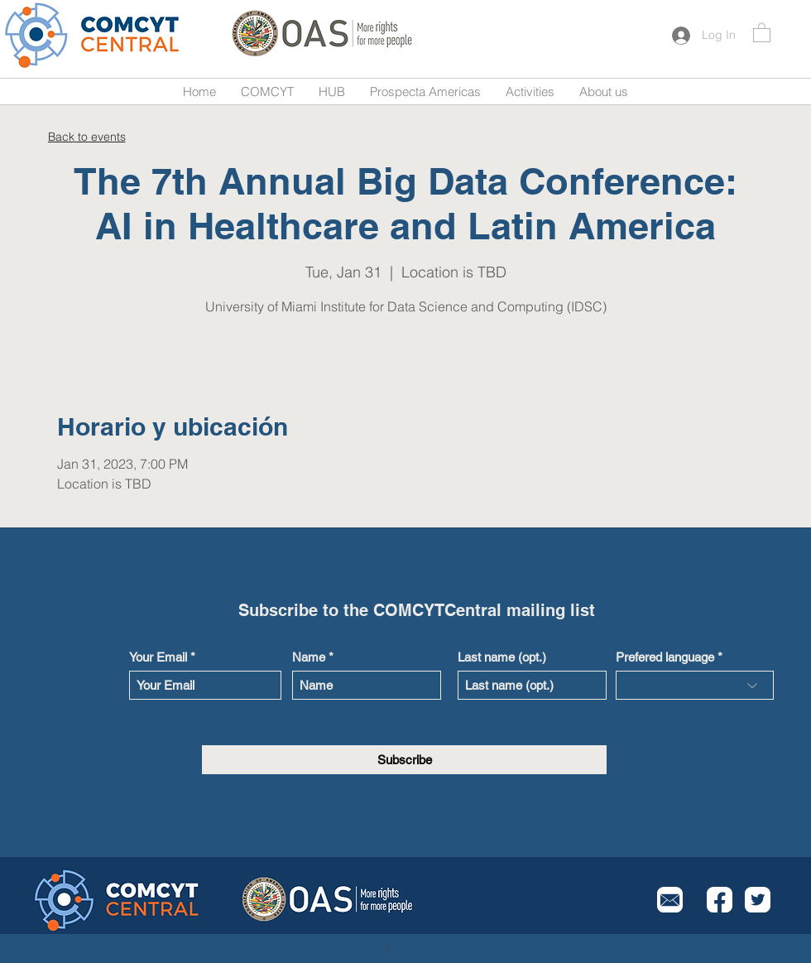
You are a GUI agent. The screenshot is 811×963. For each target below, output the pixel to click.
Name (308, 657)
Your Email (158, 657)
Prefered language (665, 657)
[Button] (93, 35)
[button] (761, 32)
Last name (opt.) (502, 657)
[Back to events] (86, 136)
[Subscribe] (404, 759)
